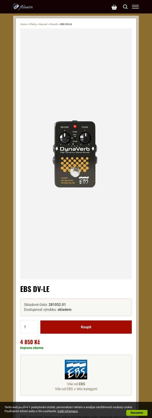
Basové (43, 24)
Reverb (54, 24)
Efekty (33, 24)
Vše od (76, 384)
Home (23, 24)
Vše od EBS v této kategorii (76, 389)
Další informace (68, 411)
